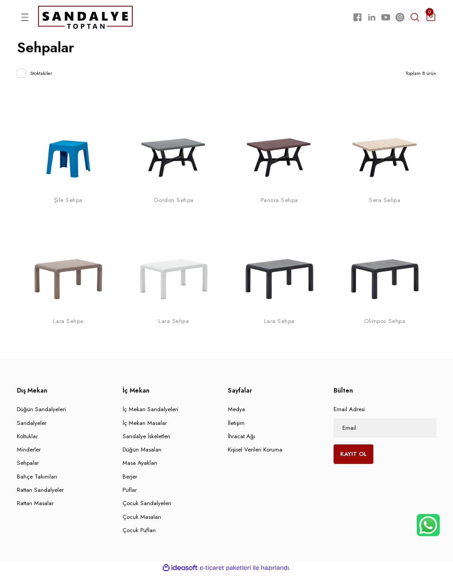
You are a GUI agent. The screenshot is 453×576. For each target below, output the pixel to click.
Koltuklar (27, 438)
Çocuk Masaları (142, 518)
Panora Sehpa (279, 202)
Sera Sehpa (384, 202)
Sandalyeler (31, 424)
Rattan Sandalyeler (40, 491)
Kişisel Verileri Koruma (255, 451)
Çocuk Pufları (139, 532)
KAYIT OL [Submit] (353, 455)
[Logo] (85, 17)
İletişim (236, 424)
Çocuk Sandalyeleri (147, 505)
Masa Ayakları (140, 465)
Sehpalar (28, 465)
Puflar (130, 491)
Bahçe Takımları (37, 478)
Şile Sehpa (68, 202)
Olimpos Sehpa (384, 323)
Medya (236, 411)
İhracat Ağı (241, 438)
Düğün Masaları (142, 451)
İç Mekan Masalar (145, 424)
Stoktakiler (41, 75)
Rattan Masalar (35, 505)
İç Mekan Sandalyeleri (150, 411)
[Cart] (431, 18)
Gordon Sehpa (174, 202)
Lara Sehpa (68, 323)
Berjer (130, 478)
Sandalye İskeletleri (146, 438)
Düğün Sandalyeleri (41, 411)
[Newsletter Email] (385, 430)
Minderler (29, 451)
